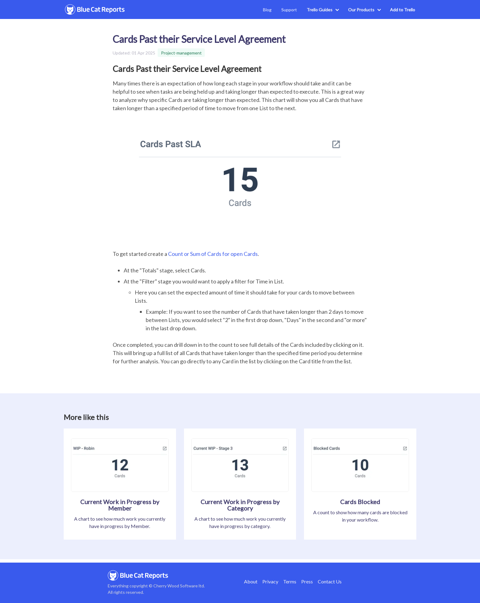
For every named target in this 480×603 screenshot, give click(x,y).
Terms (289, 581)
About (250, 581)
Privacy (270, 581)
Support (289, 9)
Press (307, 581)
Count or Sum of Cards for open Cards (213, 253)
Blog (267, 9)
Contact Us (330, 581)
